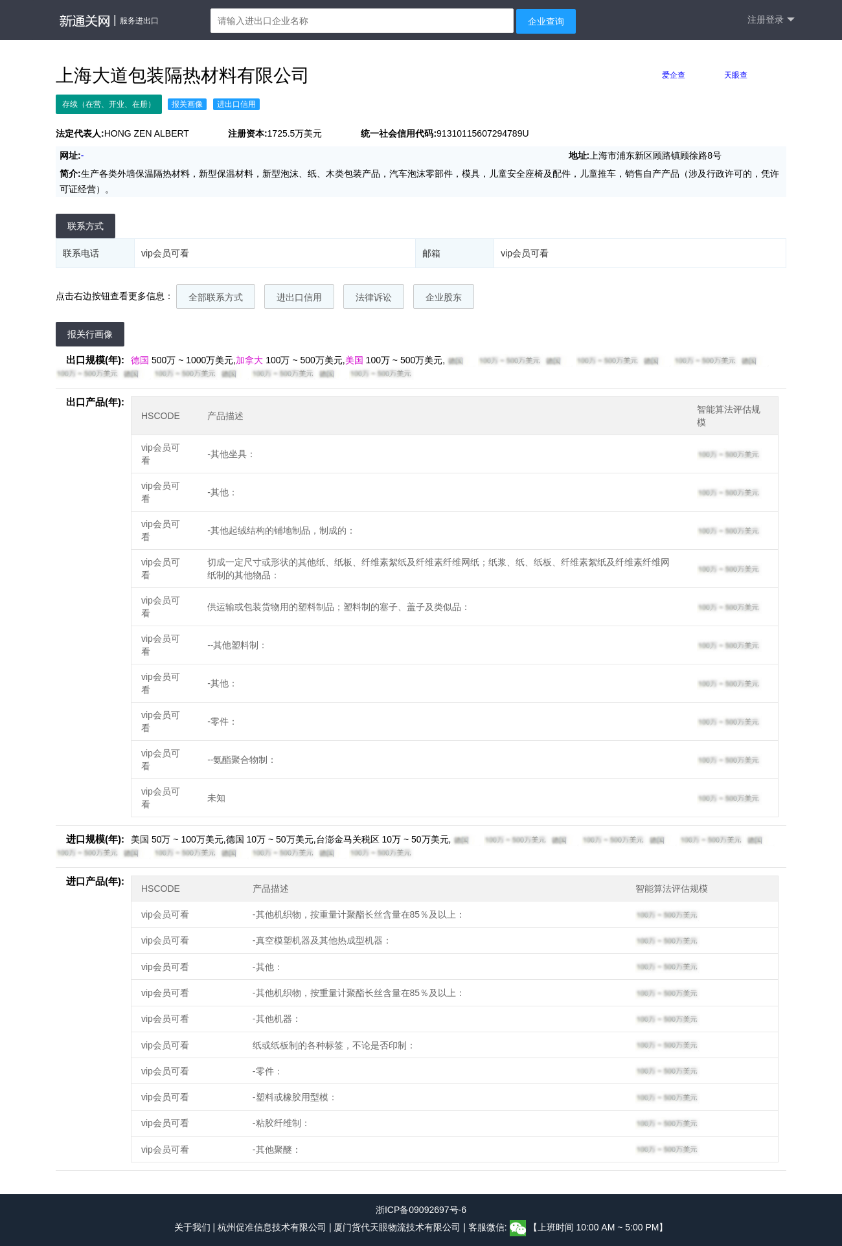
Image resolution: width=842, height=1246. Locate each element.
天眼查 (735, 75)
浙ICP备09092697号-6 (421, 1210)
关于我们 (192, 1228)
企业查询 (546, 21)
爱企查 (673, 75)
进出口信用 (299, 297)
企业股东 (444, 297)
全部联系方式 (215, 297)
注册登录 (771, 19)
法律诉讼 (374, 297)
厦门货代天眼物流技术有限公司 (398, 1228)
